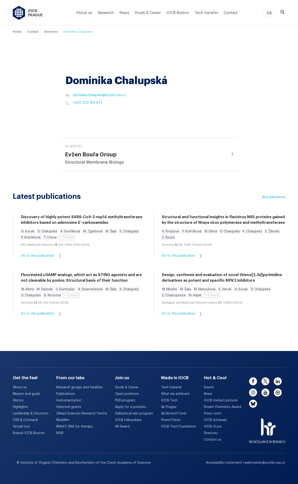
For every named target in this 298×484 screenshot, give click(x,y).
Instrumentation (68, 400)
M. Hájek (195, 295)
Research (106, 13)
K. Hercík (225, 289)
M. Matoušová (204, 289)
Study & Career (148, 13)
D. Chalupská (47, 231)
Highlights (20, 407)
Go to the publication (41, 256)
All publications (273, 197)
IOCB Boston (177, 13)
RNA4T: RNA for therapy (74, 426)
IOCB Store (213, 426)
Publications (65, 394)
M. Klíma (211, 231)
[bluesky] (253, 404)
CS (269, 13)
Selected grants (68, 407)
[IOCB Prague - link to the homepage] (28, 13)
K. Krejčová (170, 231)
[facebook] (253, 381)
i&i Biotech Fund (173, 413)
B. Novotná (52, 295)
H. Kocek (27, 231)
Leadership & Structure (30, 413)
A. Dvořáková (70, 231)
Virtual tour (21, 426)
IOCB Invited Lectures (221, 400)
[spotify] (278, 392)
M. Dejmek (45, 289)
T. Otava (50, 237)
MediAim (62, 420)
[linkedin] (278, 381)
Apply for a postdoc (130, 407)
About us (84, 13)
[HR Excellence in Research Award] (267, 428)
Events (209, 387)
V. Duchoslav (65, 289)
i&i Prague (168, 407)
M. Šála (111, 231)
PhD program (125, 400)
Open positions (127, 394)
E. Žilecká (272, 231)
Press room (212, 413)
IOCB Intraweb (215, 420)
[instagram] (253, 392)
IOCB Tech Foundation (178, 426)
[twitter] (265, 381)
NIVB (60, 433)
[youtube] (265, 392)
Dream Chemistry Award (222, 407)
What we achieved (175, 394)
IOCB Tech (169, 400)
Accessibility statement (224, 462)
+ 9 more (67, 237)
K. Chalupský (129, 231)
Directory (51, 31)
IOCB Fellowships (128, 420)
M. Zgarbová (92, 231)
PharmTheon (171, 420)
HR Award (122, 426)
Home (17, 31)
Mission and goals (26, 394)
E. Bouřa (168, 237)
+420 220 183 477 (83, 103)
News (124, 13)
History (18, 400)
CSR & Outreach (25, 420)
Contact (231, 13)
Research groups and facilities (79, 387)
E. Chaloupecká (174, 295)
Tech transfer (206, 13)
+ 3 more (71, 295)
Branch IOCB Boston (29, 433)
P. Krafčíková (31, 237)
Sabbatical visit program (134, 413)
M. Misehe (169, 289)
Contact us (212, 439)
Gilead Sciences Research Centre (81, 413)
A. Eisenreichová (90, 289)
